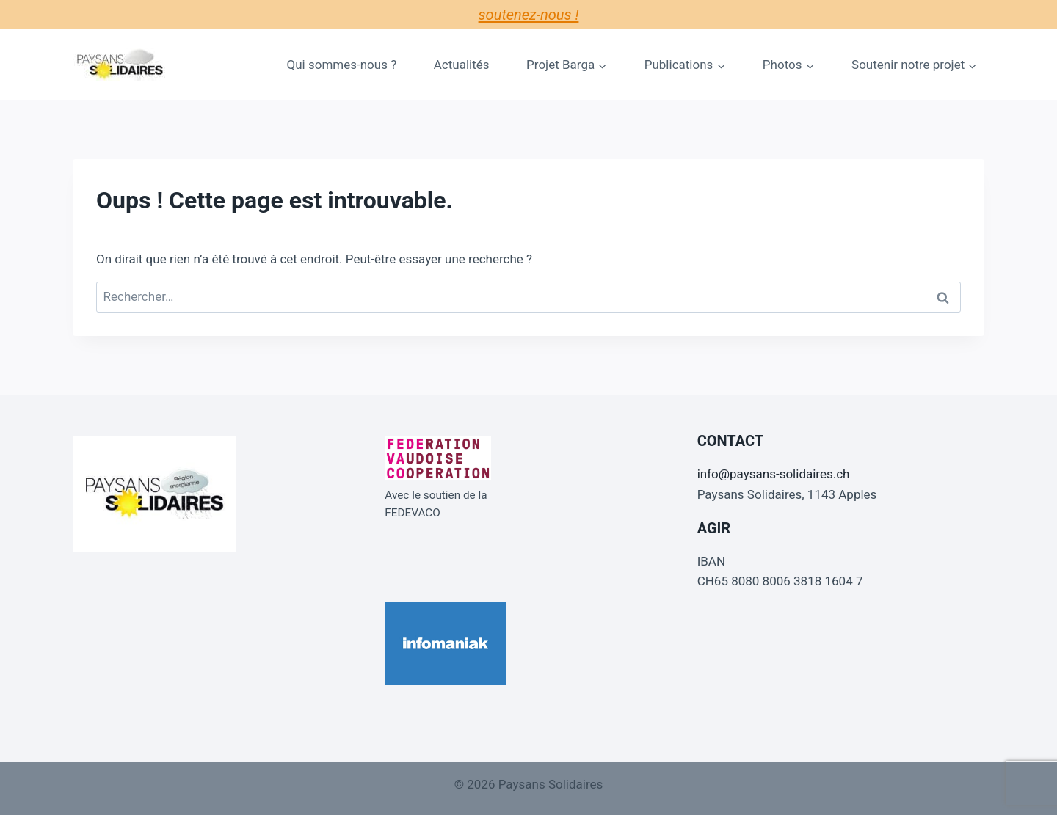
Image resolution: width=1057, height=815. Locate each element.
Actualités (462, 64)
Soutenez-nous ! (529, 14)
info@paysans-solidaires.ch (773, 474)
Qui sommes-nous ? (342, 64)
